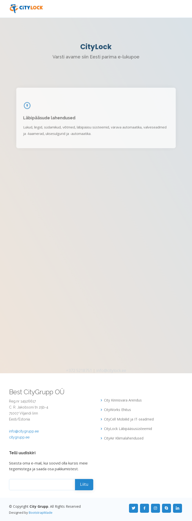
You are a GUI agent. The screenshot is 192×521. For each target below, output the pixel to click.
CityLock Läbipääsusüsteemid (128, 428)
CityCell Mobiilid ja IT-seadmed (129, 419)
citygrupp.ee (19, 437)
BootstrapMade (40, 512)
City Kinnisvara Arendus (123, 400)
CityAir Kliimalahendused (124, 438)
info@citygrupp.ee (24, 431)
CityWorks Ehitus (117, 410)
